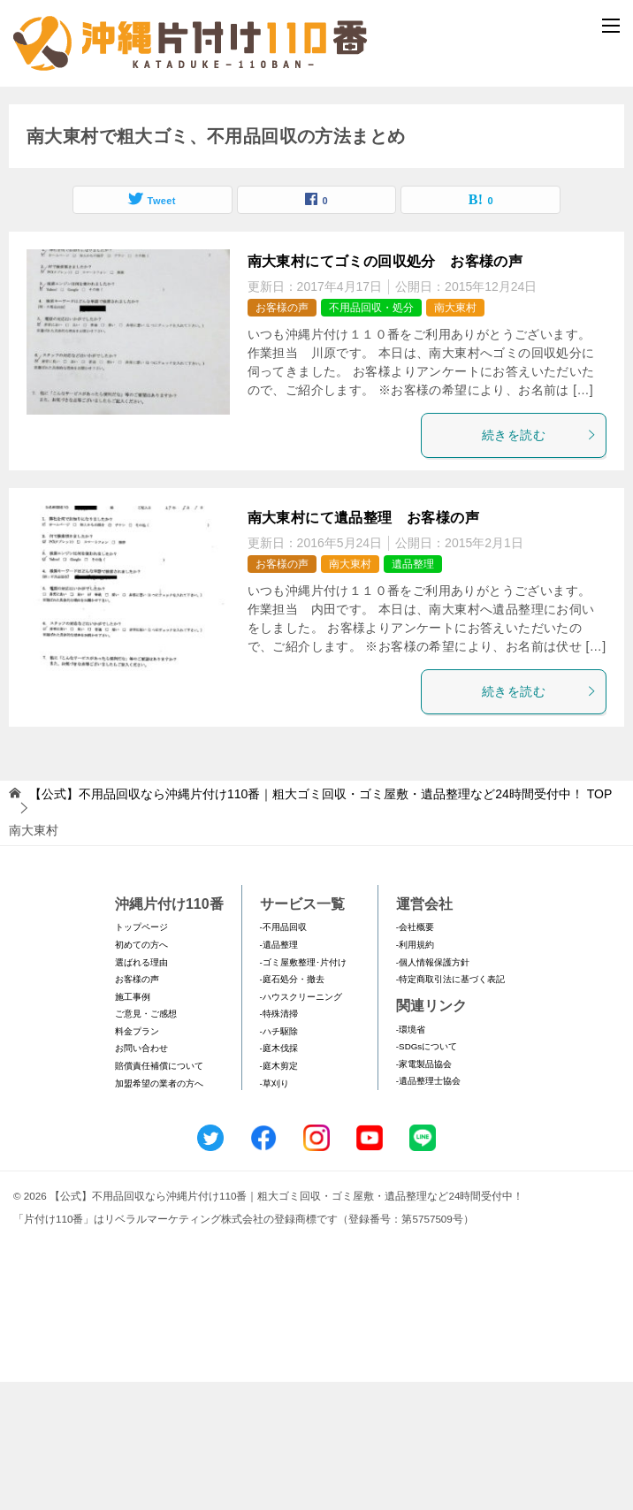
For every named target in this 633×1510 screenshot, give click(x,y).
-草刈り (274, 1211)
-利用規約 (415, 1073)
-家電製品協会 (424, 1192)
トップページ (141, 1055)
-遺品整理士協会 (428, 1209)
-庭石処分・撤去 (292, 1107)
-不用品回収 (283, 1055)
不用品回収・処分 (371, 436)
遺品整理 (413, 692)
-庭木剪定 (279, 1194)
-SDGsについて (426, 1174)
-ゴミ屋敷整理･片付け (303, 1090)
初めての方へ (141, 1073)
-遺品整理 (279, 1073)
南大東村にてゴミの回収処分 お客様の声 (385, 389)
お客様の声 (282, 436)
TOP (320, 922)
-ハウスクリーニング (301, 1125)
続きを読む (539, 563)
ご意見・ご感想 (146, 1142)
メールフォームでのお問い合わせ (320, 183)
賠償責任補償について (159, 1194)
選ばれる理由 (141, 1090)
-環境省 (410, 1158)
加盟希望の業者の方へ (159, 1211)
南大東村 (455, 436)
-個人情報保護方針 (432, 1090)
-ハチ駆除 (279, 1159)
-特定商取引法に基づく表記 (450, 1107)
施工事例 (132, 1125)
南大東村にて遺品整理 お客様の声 (363, 645)
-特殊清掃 (279, 1142)
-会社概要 (415, 1055)
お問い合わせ (141, 1177)
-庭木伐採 (279, 1177)
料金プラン (137, 1159)
